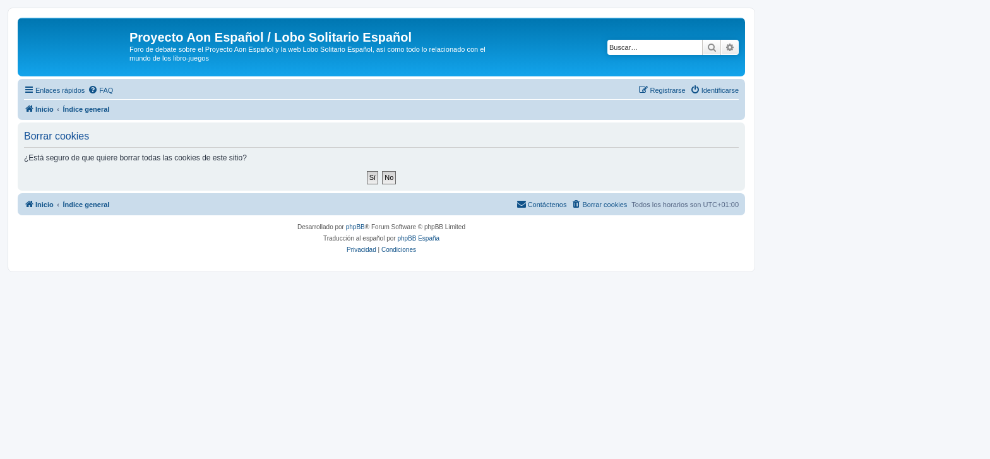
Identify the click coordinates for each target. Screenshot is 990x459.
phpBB (355, 227)
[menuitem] (100, 90)
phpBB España (418, 238)
